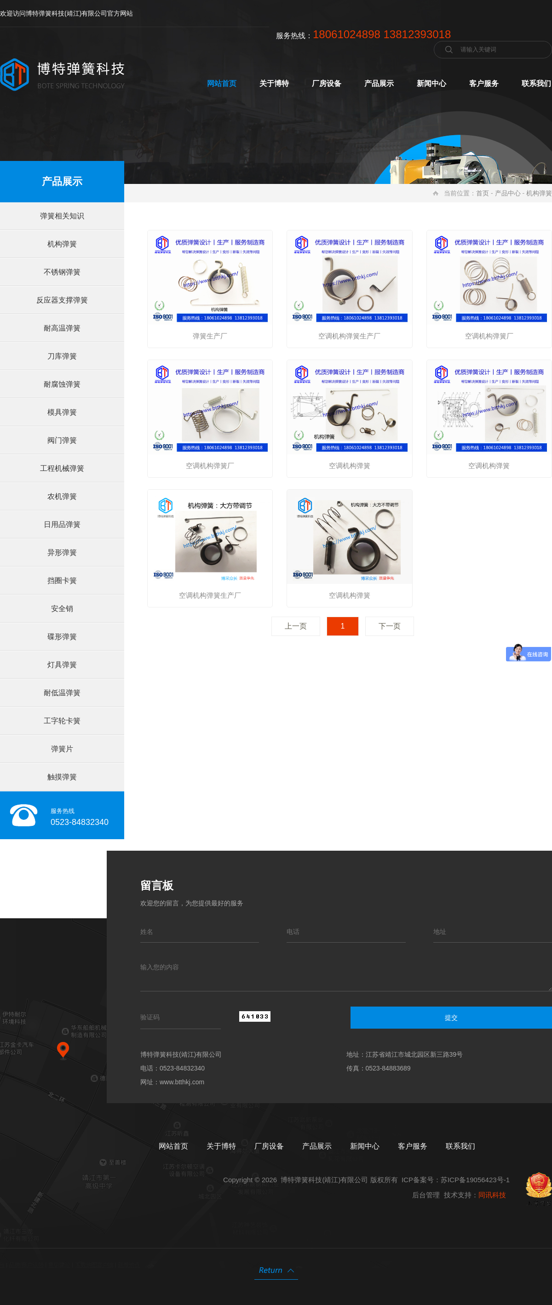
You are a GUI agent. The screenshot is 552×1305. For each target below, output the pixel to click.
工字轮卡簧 (62, 721)
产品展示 (379, 83)
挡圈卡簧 (62, 580)
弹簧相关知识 (62, 216)
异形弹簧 (62, 552)
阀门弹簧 (62, 440)
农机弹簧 (62, 496)
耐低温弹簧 (62, 693)
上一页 (296, 626)
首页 (482, 193)
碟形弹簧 (62, 637)
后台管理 (426, 1195)
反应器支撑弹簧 (62, 300)
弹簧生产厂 (210, 336)
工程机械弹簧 (62, 468)
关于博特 (274, 83)
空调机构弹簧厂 (489, 336)
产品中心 (508, 193)
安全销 (62, 608)
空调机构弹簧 (349, 465)
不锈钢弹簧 (62, 272)
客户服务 (484, 83)
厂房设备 (326, 83)
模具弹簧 (62, 412)
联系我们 (536, 83)
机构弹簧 (539, 193)
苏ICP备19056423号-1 (475, 1180)
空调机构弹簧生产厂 (349, 336)
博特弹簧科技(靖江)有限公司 (324, 1180)
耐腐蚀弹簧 (62, 384)
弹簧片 (62, 749)
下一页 (390, 626)
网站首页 (221, 83)
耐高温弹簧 (62, 328)
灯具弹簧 (62, 665)
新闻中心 (431, 83)
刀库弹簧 (62, 356)
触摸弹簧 (62, 777)
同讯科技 (492, 1195)
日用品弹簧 (62, 524)
